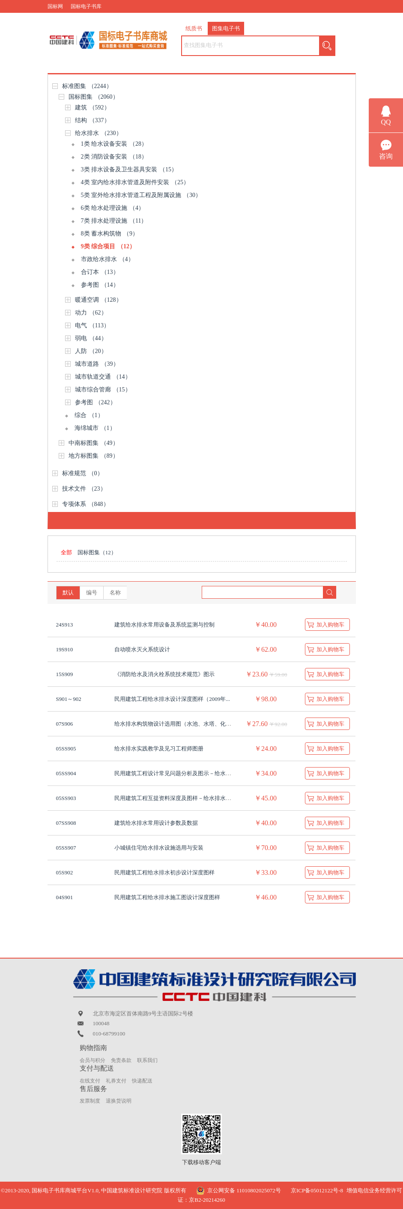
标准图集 (87, 86)
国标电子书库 (86, 6)
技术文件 (84, 488)
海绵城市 (95, 428)
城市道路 (97, 364)
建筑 (92, 107)
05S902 (64, 872)
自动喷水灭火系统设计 (142, 649)
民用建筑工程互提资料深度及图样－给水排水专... (175, 798)
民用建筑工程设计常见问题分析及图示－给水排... (175, 773)
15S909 (64, 674)
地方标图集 (94, 456)
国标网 (55, 6)
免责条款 (121, 1060)
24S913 (64, 624)
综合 (89, 415)
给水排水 (98, 133)
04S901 (64, 897)
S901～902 (68, 699)
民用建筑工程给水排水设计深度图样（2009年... (172, 699)
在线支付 (90, 1081)
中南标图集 (94, 443)
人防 (91, 351)
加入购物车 (330, 624)
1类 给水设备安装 (114, 144)
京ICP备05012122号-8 (317, 1190)
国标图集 (94, 97)
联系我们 (147, 1060)
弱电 (91, 338)
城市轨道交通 (103, 377)
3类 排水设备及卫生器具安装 (129, 169)
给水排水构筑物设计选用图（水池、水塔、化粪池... (177, 724)
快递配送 (142, 1081)
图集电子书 (226, 28)
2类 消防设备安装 (114, 156)
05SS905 (66, 748)
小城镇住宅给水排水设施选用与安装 (158, 847)
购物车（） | (327, 19)
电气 (92, 325)
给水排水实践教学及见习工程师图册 (158, 748)
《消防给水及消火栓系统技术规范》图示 (164, 674)
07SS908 (66, 823)
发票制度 (90, 1101)
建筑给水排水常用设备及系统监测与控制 (164, 624)
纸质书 (193, 28)
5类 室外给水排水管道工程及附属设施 (141, 195)
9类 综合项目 (108, 246)
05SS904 (66, 773)
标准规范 (82, 473)
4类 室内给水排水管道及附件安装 (135, 182)
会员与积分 (92, 1060)
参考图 (100, 285)
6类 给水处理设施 (113, 208)
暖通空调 (98, 300)
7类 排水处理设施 (114, 221)
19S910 (64, 649)
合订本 (100, 272)
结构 (92, 120)
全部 (66, 552)
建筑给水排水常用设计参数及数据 (156, 823)
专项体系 (85, 504)
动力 (91, 312)
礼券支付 (116, 1081)
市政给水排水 (107, 259)
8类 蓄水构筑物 (110, 233)
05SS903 (66, 798)
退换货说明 (118, 1101)
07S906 (64, 724)
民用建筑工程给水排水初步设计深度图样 (164, 872)
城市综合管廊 (103, 389)
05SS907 (66, 847)
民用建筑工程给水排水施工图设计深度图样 (167, 897)
